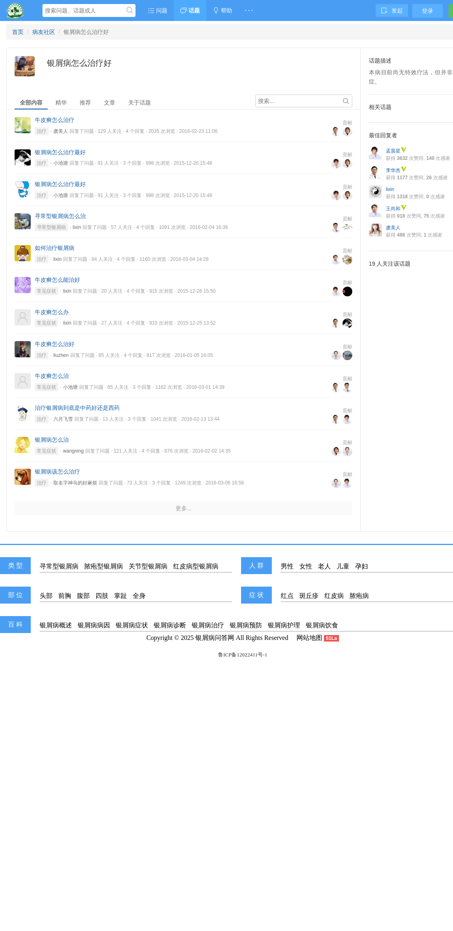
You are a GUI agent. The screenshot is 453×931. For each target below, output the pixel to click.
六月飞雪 (63, 419)
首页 (17, 32)
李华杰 (396, 170)
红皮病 (334, 595)
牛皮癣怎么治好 (54, 344)
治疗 (42, 131)
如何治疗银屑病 (54, 248)
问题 (157, 10)
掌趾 (120, 595)
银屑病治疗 (208, 625)
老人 (324, 566)
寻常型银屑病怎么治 (60, 216)
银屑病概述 (56, 625)
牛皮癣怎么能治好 (57, 280)
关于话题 (139, 102)
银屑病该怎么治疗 (57, 471)
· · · (249, 10)
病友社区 (43, 32)
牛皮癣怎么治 (52, 376)
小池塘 (60, 163)
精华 (61, 102)
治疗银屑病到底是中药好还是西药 (77, 408)
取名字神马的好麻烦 (75, 483)
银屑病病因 (94, 625)
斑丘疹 (309, 595)
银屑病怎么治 (52, 439)
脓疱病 (359, 595)
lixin (77, 227)
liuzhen (61, 355)
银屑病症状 (132, 625)
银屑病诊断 (170, 625)
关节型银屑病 (148, 566)
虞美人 (60, 131)
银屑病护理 (284, 625)
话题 (190, 10)
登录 (427, 11)
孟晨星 (396, 151)
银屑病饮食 (322, 625)
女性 (305, 566)
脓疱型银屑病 (103, 566)
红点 (287, 595)
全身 (139, 595)
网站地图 (309, 637)
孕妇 (361, 566)
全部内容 (31, 102)
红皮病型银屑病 (195, 566)
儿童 (343, 566)
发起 (392, 10)
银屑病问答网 (214, 637)
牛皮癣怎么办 (52, 312)
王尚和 (396, 209)
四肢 (101, 595)
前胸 (64, 595)
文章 (109, 102)
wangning (73, 451)
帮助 (222, 10)
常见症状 (46, 291)
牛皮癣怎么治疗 (54, 120)
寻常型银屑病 (51, 227)
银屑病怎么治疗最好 (60, 152)
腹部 (83, 595)
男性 (287, 566)
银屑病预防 (246, 625)
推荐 (85, 102)
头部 (46, 595)
